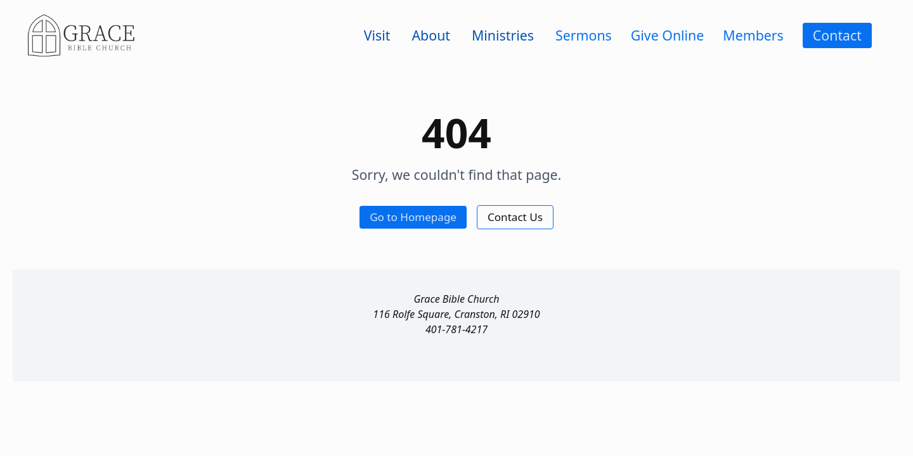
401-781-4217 (456, 329)
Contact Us (515, 217)
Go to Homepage (413, 217)
